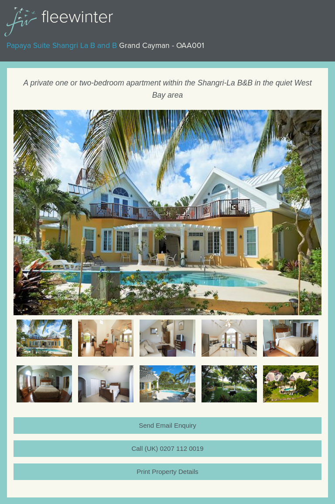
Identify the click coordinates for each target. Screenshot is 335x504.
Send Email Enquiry (167, 425)
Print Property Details (167, 471)
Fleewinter (77, 17)
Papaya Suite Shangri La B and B (62, 45)
